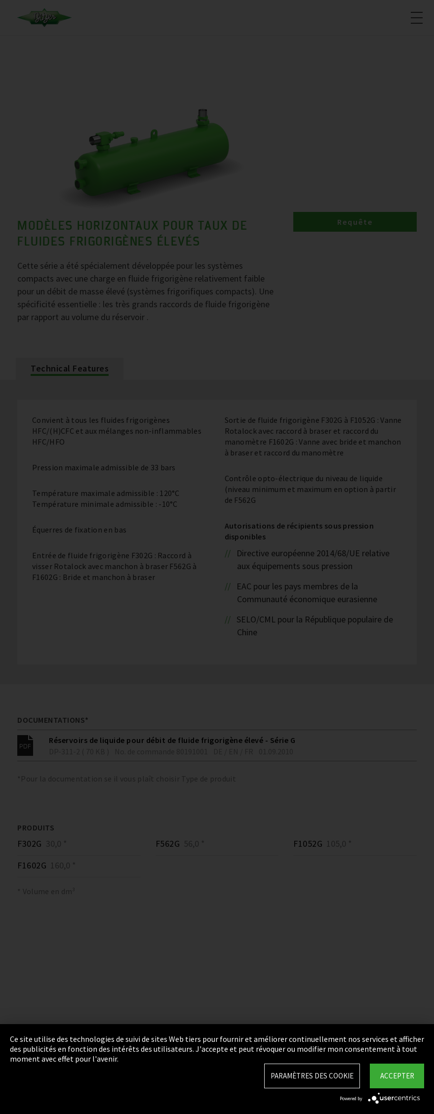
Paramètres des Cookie (312, 1075)
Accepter (397, 1075)
